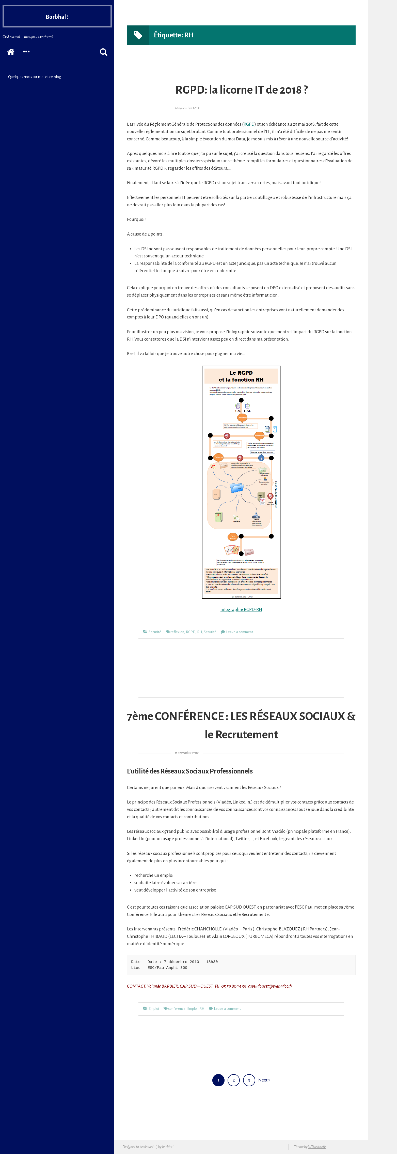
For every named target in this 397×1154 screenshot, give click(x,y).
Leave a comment (239, 632)
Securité (155, 632)
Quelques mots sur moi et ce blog (34, 77)
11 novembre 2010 (187, 753)
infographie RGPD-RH (241, 609)
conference (176, 1009)
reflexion (177, 632)
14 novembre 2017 (187, 108)
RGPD (249, 124)
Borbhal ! (57, 16)
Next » (264, 1080)
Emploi (154, 1009)
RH (199, 632)
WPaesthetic (317, 1147)
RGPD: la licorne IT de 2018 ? (241, 90)
